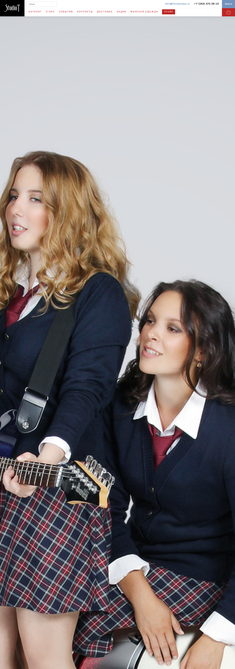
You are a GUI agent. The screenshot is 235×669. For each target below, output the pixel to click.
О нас (50, 12)
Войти (228, 4)
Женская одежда (144, 12)
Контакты (85, 12)
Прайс (168, 12)
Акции (121, 12)
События (66, 12)
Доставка (105, 12)
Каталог (35, 12)
